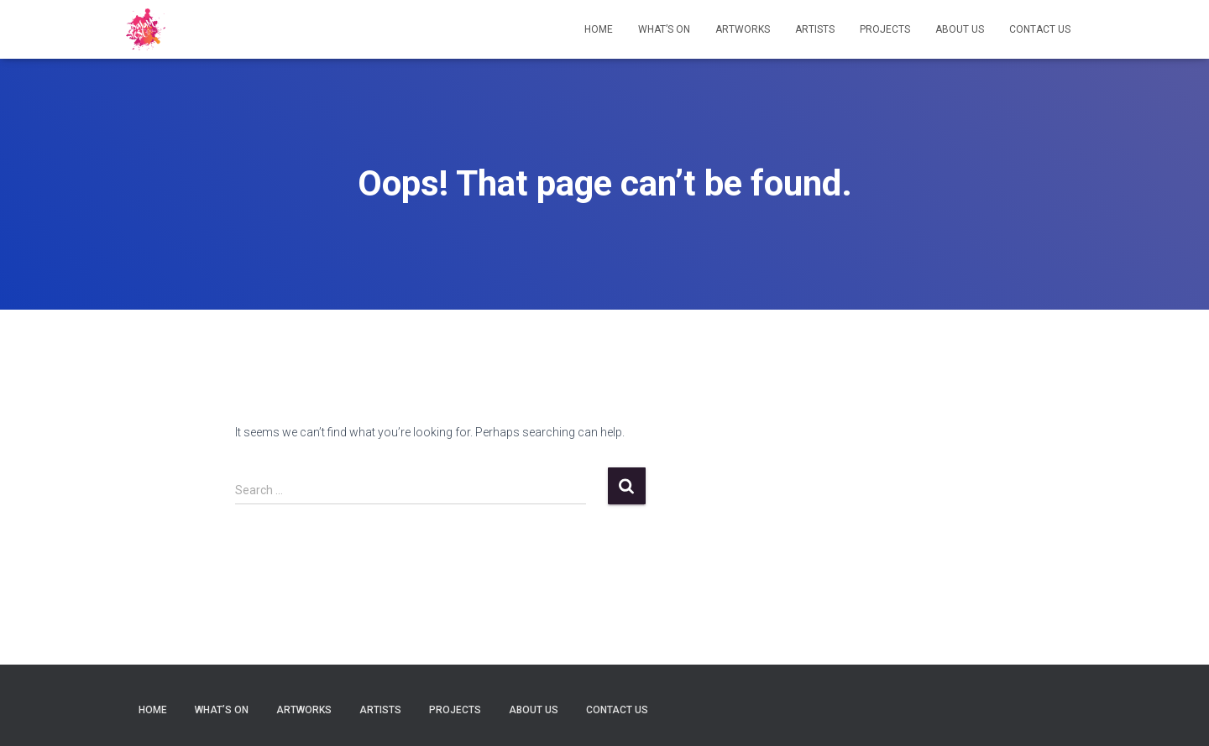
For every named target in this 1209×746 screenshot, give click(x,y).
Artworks (742, 29)
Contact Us (1039, 29)
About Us (959, 29)
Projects (885, 29)
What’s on (664, 29)
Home (598, 29)
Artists (815, 29)
